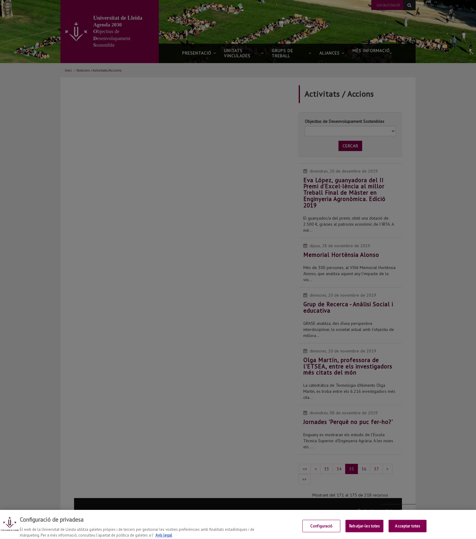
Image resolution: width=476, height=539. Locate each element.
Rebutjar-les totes (364, 530)
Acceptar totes (407, 530)
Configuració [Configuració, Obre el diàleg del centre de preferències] (321, 530)
